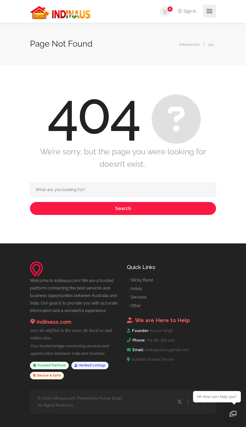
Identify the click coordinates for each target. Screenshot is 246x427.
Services (138, 297)
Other (135, 305)
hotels (136, 288)
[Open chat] (233, 414)
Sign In (187, 11)
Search (123, 208)
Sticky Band (141, 280)
